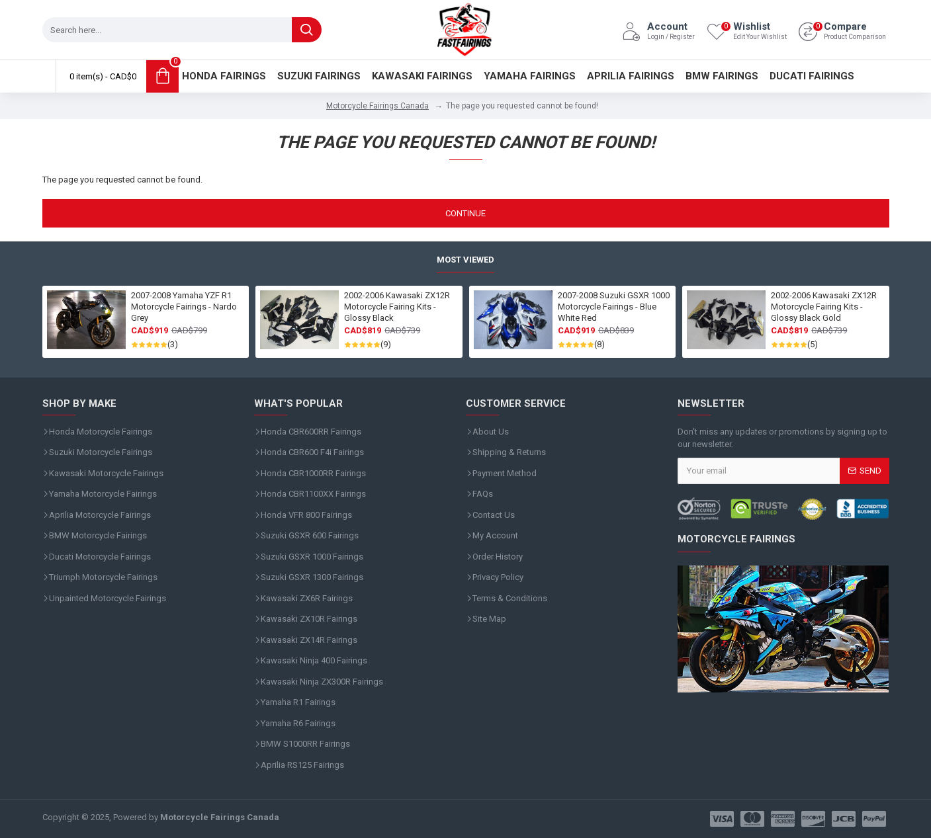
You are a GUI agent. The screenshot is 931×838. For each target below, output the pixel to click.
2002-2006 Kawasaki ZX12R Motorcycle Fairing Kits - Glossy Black (397, 306)
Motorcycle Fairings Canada (377, 105)
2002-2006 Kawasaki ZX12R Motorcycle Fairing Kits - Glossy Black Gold (824, 306)
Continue (465, 213)
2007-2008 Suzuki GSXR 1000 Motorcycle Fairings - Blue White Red (614, 306)
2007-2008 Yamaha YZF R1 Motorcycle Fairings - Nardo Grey (184, 306)
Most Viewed (465, 260)
